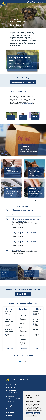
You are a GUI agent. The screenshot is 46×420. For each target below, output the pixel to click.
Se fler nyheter (39, 201)
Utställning (8, 311)
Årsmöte (35, 311)
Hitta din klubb (23, 294)
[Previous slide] (2, 272)
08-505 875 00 (12, 384)
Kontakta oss (12, 387)
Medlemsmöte (23, 339)
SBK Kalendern (27, 105)
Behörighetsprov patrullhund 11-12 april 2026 (24, 232)
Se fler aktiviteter (37, 257)
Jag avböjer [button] (37, 413)
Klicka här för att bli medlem (23, 82)
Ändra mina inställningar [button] (31, 415)
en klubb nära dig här (26, 103)
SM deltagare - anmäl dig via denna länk (9, 331)
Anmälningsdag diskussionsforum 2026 (22, 210)
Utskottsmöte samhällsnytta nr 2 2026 (22, 250)
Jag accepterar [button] (29, 413)
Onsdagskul (22, 327)
